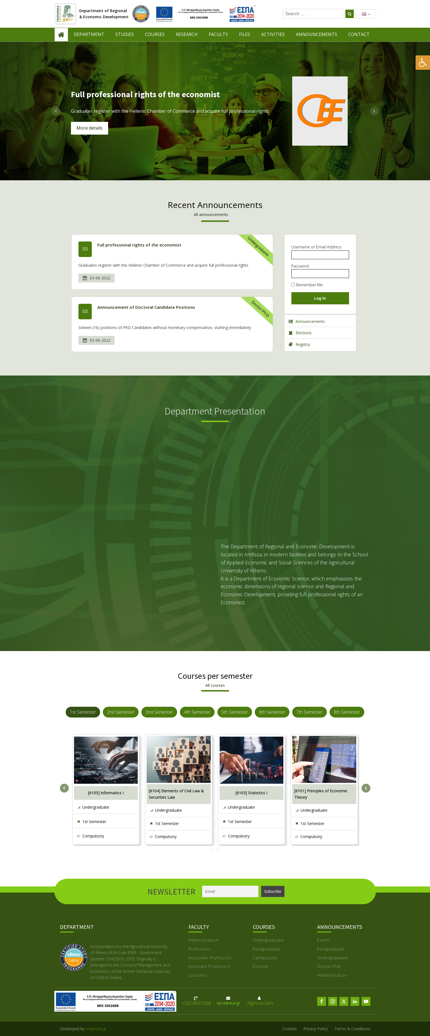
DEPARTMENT (89, 34)
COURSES (155, 34)
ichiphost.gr (96, 1028)
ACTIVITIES (273, 34)
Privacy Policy (315, 1028)
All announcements (211, 214)
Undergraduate (258, 247)
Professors (199, 949)
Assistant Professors (209, 966)
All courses (215, 685)
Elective (260, 966)
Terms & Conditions (352, 1028)
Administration (203, 940)
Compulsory (93, 836)
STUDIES (124, 34)
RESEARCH (187, 34)
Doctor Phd (328, 966)
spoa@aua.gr (228, 1003)
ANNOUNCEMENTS (316, 34)
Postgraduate (266, 949)
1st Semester (94, 821)
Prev (56, 111)
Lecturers (198, 975)
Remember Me (307, 284)
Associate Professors (210, 958)
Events (323, 940)
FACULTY (218, 34)
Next (374, 111)
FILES (244, 34)
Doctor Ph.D (260, 308)
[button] (423, 62)
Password (300, 266)
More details (90, 128)
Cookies (289, 1028)
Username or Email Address (316, 247)
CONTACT (359, 34)
